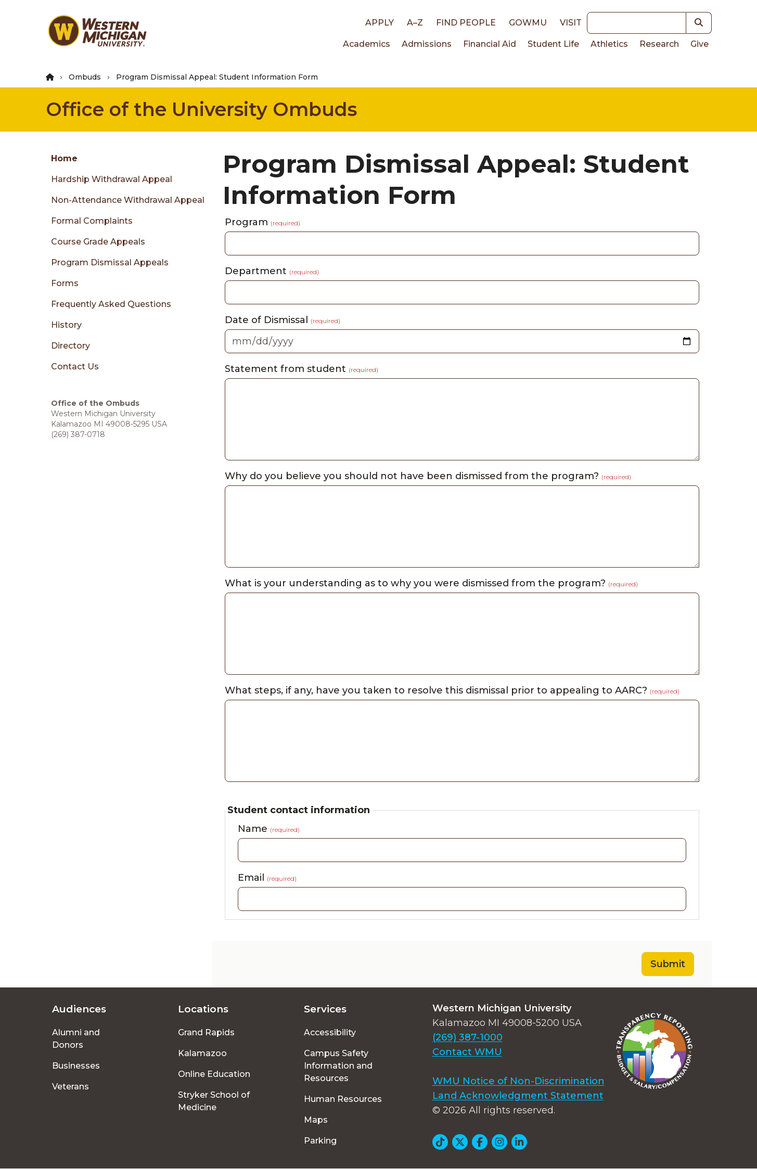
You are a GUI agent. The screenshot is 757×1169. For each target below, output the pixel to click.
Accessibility (330, 1032)
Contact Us (75, 366)
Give (699, 44)
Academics (366, 44)
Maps (316, 1120)
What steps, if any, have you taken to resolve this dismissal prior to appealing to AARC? (452, 690)
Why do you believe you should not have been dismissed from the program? (428, 476)
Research (659, 44)
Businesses (76, 1066)
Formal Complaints (92, 221)
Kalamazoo (202, 1053)
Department (272, 271)
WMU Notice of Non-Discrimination (518, 1081)
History (66, 325)
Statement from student (301, 369)
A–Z (415, 23)
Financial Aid (489, 44)
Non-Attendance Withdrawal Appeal (127, 200)
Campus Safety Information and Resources (338, 1065)
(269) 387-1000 (467, 1037)
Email (267, 877)
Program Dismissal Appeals (110, 262)
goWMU (528, 23)
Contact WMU (467, 1052)
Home (64, 158)
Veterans (70, 1086)
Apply (379, 23)
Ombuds (85, 77)
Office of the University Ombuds (201, 109)
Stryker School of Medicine (214, 1101)
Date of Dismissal (282, 320)
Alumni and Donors (76, 1038)
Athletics (609, 44)
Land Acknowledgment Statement (518, 1095)
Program (262, 222)
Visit (571, 23)
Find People (466, 23)
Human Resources (343, 1099)
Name (269, 828)
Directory (70, 346)
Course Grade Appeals (98, 242)
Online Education (214, 1074)
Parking (320, 1141)
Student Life (553, 44)
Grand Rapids (206, 1032)
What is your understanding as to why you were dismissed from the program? (431, 583)
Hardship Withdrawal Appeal (111, 179)
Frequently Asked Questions (111, 304)
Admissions (427, 44)
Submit (667, 964)
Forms (65, 283)
